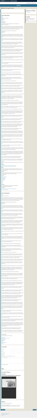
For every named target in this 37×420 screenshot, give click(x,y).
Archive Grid (3, 337)
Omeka (6, 414)
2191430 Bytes (4, 178)
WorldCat (3, 343)
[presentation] (2, 357)
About (35, 3)
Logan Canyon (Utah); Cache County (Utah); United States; (9, 188)
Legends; (3, 20)
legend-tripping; (4, 21)
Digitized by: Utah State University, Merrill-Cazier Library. (9, 166)
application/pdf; (4, 177)
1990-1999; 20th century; (5, 189)
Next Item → (34, 410)
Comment (3, 354)
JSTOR (2, 341)
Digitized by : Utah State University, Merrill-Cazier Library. (9, 165)
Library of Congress (4, 342)
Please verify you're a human (5, 364)
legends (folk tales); (4, 176)
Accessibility (2, 415)
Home (27, 3)
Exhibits (30, 3)
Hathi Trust (3, 340)
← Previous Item (3, 410)
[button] (2, 357)
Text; (2, 183)
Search (33, 3)
